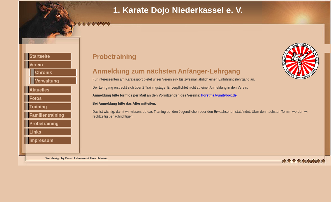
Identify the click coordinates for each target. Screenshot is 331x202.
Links (35, 132)
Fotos (35, 98)
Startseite (39, 56)
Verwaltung (47, 81)
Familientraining (46, 115)
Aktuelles (39, 90)
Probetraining (44, 123)
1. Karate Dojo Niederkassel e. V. (178, 10)
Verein (36, 64)
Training (38, 106)
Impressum (41, 140)
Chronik (43, 72)
